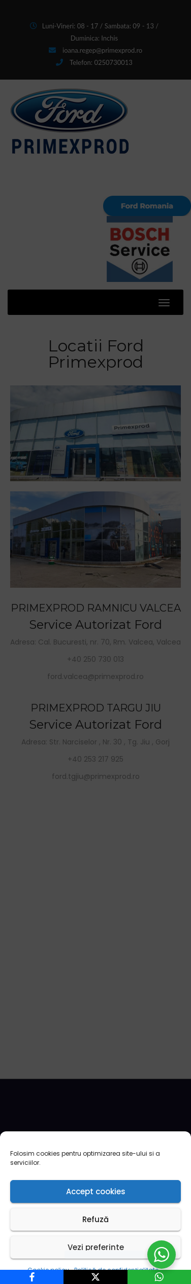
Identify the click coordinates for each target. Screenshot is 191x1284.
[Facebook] (31, 1277)
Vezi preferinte (96, 1247)
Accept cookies (95, 1191)
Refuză (95, 1219)
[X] (95, 1277)
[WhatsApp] (159, 1277)
